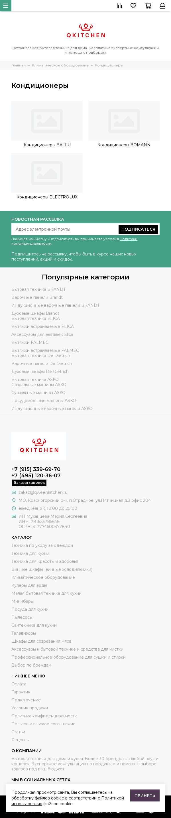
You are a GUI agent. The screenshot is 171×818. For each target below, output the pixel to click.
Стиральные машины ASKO (38, 384)
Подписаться (138, 229)
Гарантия (20, 692)
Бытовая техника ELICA (35, 318)
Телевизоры (23, 633)
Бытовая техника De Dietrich (40, 355)
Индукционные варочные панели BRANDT (55, 305)
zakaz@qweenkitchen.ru (43, 492)
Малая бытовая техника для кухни (46, 593)
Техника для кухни (30, 553)
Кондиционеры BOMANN (123, 144)
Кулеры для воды (29, 585)
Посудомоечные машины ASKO (43, 400)
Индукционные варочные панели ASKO (52, 408)
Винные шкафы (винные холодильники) (51, 569)
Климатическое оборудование (43, 577)
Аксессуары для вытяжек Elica (42, 334)
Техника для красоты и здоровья (44, 561)
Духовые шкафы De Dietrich (40, 371)
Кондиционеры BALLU (47, 144)
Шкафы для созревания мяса (41, 641)
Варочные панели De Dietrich (41, 363)
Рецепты (20, 739)
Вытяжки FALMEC (29, 342)
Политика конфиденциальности (44, 715)
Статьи (18, 731)
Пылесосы (21, 617)
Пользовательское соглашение (43, 723)
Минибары (22, 601)
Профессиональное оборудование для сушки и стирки (68, 657)
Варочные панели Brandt (37, 297)
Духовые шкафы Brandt (35, 313)
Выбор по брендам (31, 665)
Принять (145, 795)
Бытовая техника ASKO (35, 379)
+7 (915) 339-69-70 (35, 469)
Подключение (26, 700)
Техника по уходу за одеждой (42, 545)
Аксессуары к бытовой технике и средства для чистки (67, 649)
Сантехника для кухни (34, 625)
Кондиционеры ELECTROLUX (47, 197)
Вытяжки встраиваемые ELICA (42, 326)
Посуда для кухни (29, 609)
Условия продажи (29, 708)
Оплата (18, 684)
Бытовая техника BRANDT (38, 289)
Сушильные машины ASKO (38, 392)
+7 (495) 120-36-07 (36, 475)
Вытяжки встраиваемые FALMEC (45, 350)
